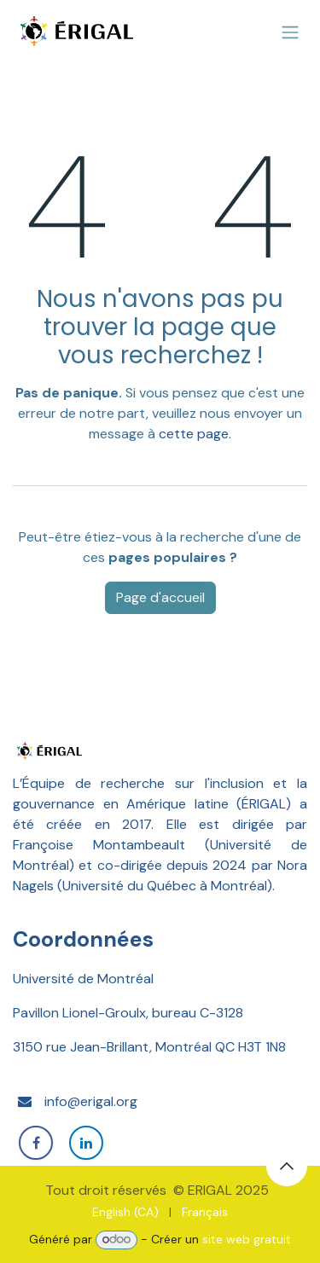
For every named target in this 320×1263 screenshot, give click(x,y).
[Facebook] (35, 1142)
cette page (194, 434)
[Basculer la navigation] (290, 32)
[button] (286, 1165)
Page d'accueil (160, 597)
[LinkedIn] (86, 1142)
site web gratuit (246, 1239)
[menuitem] (125, 1212)
